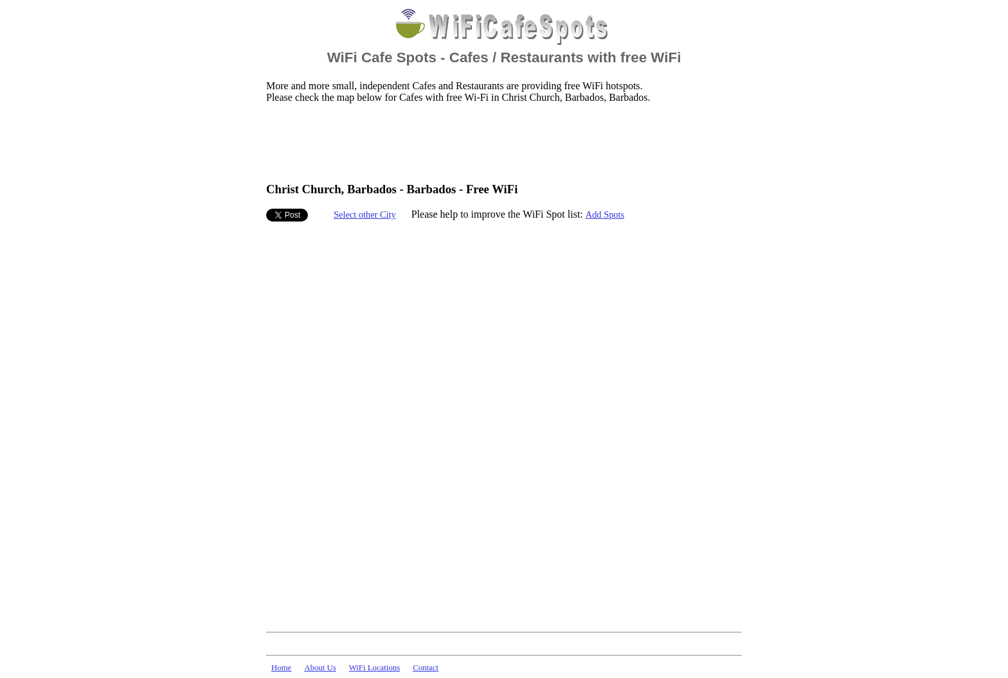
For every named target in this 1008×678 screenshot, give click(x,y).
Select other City (365, 214)
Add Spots (605, 214)
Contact (425, 667)
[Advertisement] (500, 142)
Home (281, 667)
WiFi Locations (374, 667)
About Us (320, 667)
